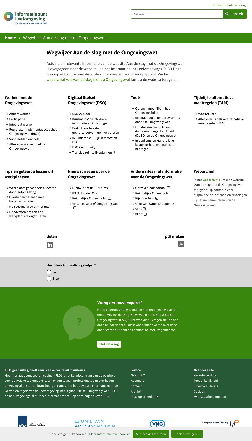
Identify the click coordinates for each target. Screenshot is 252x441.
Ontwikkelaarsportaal (152, 188)
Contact (218, 5)
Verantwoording (205, 375)
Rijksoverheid (146, 198)
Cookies (199, 391)
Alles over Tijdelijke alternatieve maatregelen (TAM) (221, 121)
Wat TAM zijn (207, 113)
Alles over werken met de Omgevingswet (27, 146)
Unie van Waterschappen (155, 204)
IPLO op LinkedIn (145, 397)
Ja (54, 272)
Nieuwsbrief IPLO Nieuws (90, 188)
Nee (56, 278)
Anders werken (19, 113)
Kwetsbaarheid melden (210, 396)
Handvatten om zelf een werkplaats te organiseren (27, 214)
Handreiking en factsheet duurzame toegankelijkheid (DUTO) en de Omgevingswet (155, 131)
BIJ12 (141, 214)
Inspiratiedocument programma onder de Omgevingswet (157, 120)
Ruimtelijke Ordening (152, 193)
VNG (140, 209)
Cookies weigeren (187, 434)
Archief (136, 391)
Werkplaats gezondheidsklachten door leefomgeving (32, 190)
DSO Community (83, 147)
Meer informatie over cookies (109, 434)
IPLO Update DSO (84, 193)
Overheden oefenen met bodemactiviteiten (26, 199)
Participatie (17, 119)
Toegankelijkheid (206, 380)
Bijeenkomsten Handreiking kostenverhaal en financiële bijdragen (154, 145)
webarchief (210, 179)
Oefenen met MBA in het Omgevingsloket (152, 110)
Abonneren (138, 380)
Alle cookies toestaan (151, 434)
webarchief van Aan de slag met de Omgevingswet (88, 79)
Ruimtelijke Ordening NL (91, 198)
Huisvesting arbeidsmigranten (30, 206)
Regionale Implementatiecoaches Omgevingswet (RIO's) (33, 131)
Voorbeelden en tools (24, 139)
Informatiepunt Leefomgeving (32, 375)
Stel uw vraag (236, 5)
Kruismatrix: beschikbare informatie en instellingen (90, 121)
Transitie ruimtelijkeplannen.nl (93, 152)
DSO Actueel (81, 113)
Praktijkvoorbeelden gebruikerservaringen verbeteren (95, 130)
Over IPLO (102, 396)
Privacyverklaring (206, 386)
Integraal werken (21, 124)
